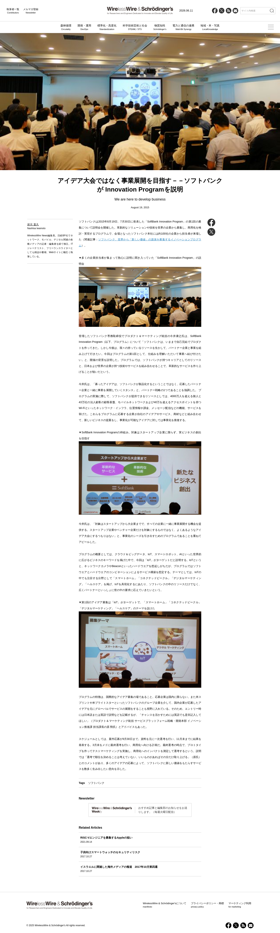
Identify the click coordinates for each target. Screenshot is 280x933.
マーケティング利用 (239, 905)
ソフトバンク (96, 782)
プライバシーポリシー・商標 (207, 905)
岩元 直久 (33, 224)
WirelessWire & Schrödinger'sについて (164, 905)
